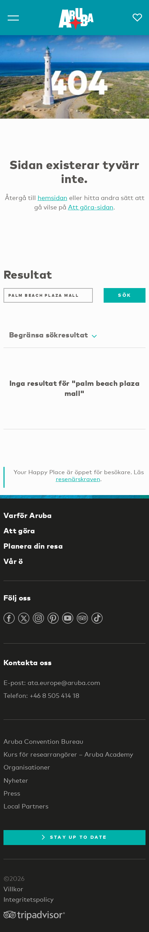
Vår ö (13, 561)
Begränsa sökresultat (53, 334)
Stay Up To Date (74, 837)
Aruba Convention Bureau (43, 741)
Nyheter (15, 780)
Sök (124, 295)
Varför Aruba (27, 515)
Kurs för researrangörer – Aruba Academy (68, 754)
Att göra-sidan (90, 207)
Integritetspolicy (28, 899)
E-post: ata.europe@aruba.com (51, 682)
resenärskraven (78, 479)
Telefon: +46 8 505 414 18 (41, 695)
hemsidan (52, 197)
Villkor (13, 889)
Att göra (19, 530)
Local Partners (26, 806)
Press (11, 793)
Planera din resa (33, 545)
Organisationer (26, 767)
